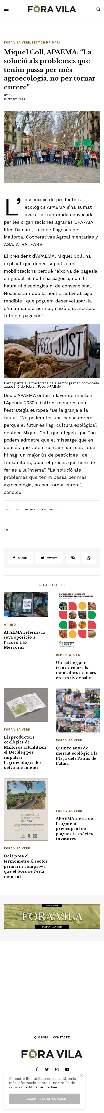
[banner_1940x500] (52, 916)
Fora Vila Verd (17, 42)
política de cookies (41, 1087)
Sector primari (46, 42)
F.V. (11, 95)
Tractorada (49, 509)
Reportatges (68, 655)
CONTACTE (61, 1037)
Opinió (10, 624)
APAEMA (29, 509)
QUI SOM (41, 1037)
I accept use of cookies (45, 1099)
